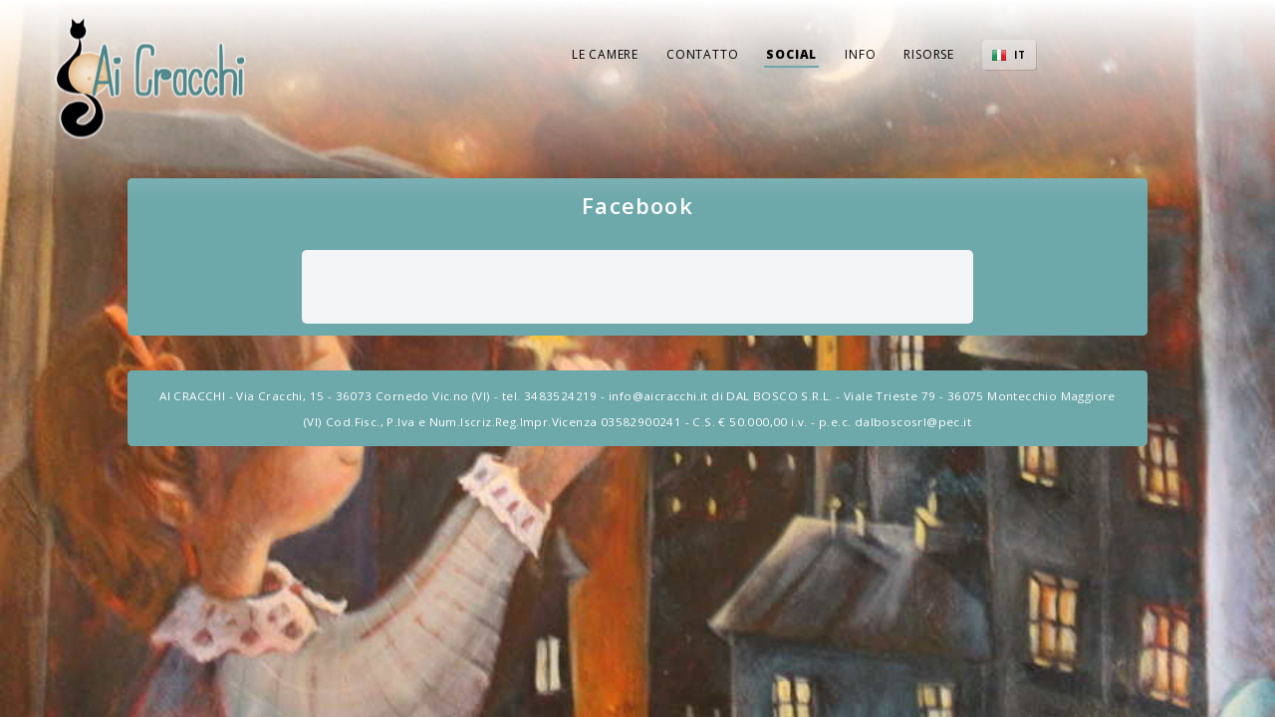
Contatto (702, 54)
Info (860, 54)
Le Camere (605, 54)
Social (791, 54)
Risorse (928, 54)
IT (1020, 55)
